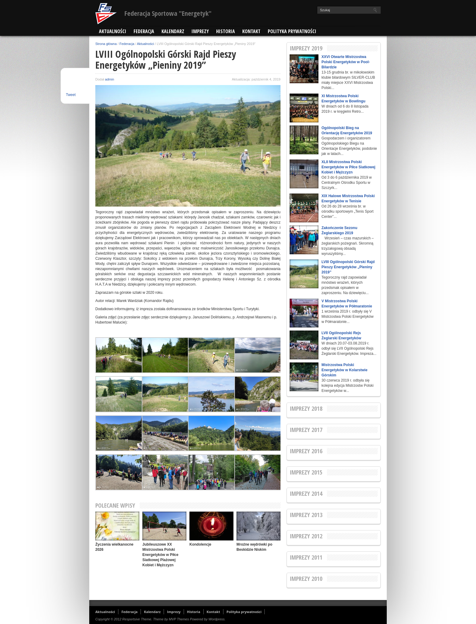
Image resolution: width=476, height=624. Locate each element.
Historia (225, 31)
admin (109, 79)
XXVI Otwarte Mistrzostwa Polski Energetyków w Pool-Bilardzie (345, 62)
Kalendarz (173, 31)
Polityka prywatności (292, 31)
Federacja (144, 31)
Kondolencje (200, 544)
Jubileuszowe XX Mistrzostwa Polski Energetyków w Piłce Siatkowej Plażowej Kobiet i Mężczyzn (160, 554)
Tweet (71, 95)
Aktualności (112, 31)
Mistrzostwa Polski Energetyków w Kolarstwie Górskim (344, 370)
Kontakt (251, 31)
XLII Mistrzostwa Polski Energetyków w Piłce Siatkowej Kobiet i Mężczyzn (348, 167)
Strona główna (106, 44)
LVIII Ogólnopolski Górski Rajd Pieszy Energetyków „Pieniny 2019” (348, 267)
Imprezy (200, 31)
